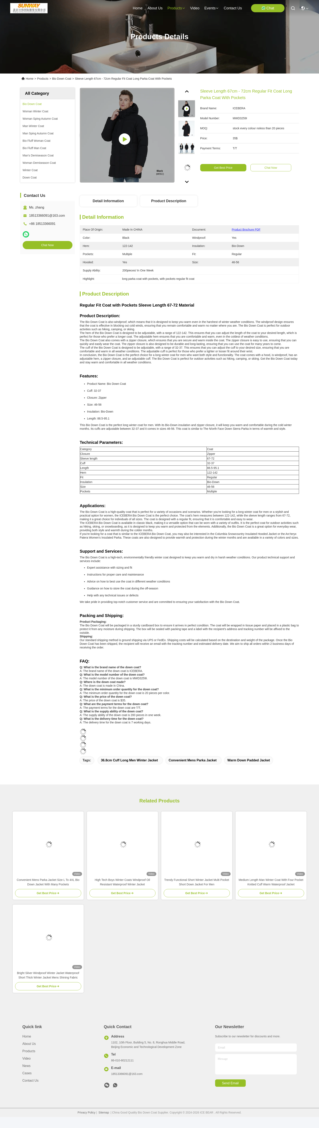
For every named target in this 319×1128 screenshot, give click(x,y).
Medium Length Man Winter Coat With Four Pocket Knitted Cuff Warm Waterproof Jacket (271, 882)
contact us (233, 8)
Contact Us (30, 1080)
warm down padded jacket (248, 760)
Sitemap (104, 1112)
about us (154, 8)
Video (26, 1058)
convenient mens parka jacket (193, 760)
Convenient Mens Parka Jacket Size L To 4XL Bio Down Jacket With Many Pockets (48, 882)
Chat (267, 8)
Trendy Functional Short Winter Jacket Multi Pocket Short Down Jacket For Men (196, 882)
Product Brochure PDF (246, 229)
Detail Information (108, 201)
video (195, 8)
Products (42, 78)
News (26, 1066)
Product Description (168, 201)
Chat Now (47, 245)
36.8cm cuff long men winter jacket (129, 760)
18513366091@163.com (47, 215)
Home (137, 8)
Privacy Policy (86, 1112)
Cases (27, 1073)
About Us (29, 1043)
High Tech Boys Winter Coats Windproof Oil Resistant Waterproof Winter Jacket (122, 882)
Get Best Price (227, 167)
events (211, 8)
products (176, 8)
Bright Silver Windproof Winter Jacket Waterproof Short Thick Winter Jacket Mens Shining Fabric (48, 975)
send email (230, 1083)
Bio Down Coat (61, 78)
